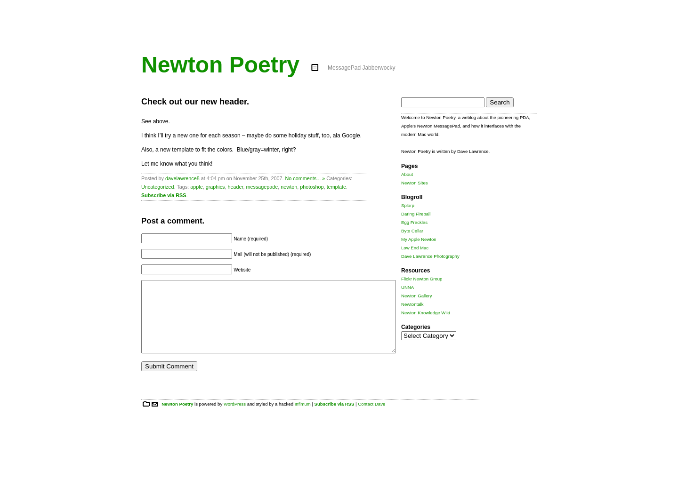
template (336, 187)
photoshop (311, 187)
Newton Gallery (416, 295)
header (235, 187)
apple (196, 187)
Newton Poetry (220, 64)
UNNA (407, 287)
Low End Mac (414, 247)
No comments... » (305, 178)
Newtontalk (412, 304)
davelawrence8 (182, 178)
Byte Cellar (412, 230)
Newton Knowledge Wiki (425, 312)
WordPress (235, 418)
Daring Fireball (415, 213)
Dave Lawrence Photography (430, 256)
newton (289, 187)
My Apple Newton (418, 239)
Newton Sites (414, 182)
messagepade (262, 187)
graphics (215, 187)
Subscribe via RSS (163, 195)
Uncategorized (157, 187)
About (407, 174)
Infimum (303, 418)
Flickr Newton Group (421, 278)
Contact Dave (371, 418)
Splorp (407, 205)
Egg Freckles (414, 222)
